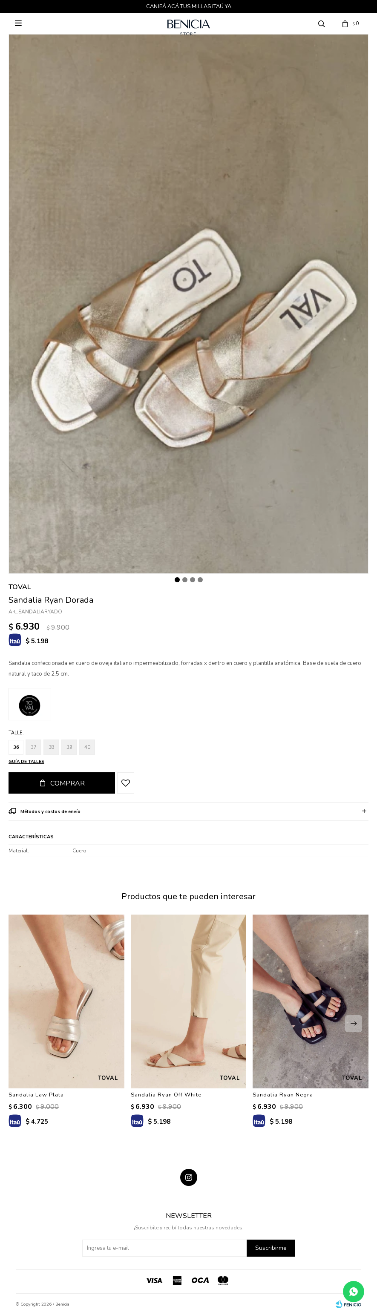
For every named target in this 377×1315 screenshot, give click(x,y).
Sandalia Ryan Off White (166, 1095)
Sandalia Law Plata (36, 1095)
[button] (353, 1023)
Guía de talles (26, 762)
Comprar (67, 783)
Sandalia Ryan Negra (283, 1095)
